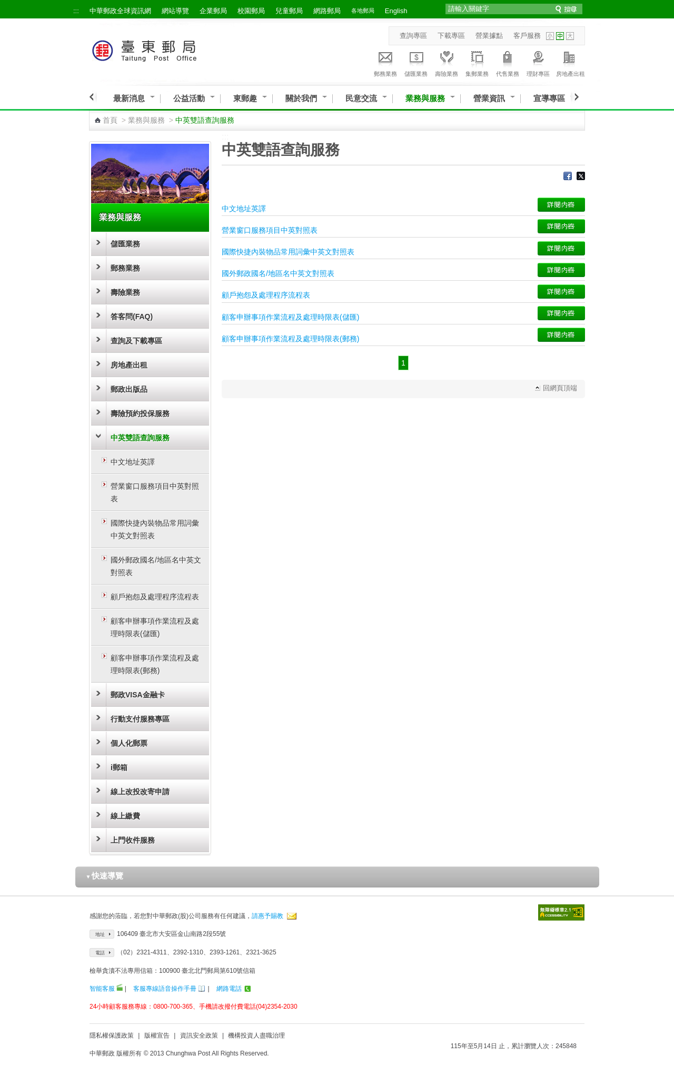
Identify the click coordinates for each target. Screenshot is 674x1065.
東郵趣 (245, 98)
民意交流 (361, 98)
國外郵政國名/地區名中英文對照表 (156, 566)
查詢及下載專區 (136, 341)
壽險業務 (446, 62)
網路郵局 (327, 11)
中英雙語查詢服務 (140, 437)
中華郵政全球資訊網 (120, 11)
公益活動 (189, 98)
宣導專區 (549, 98)
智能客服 (102, 988)
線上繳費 (125, 816)
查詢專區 (413, 36)
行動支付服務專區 (140, 719)
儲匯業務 (416, 62)
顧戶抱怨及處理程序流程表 (155, 597)
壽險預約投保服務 (140, 413)
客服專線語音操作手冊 (164, 988)
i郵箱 (119, 767)
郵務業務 (385, 62)
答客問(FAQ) (132, 316)
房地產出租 (570, 62)
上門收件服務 (133, 840)
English (396, 11)
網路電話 (229, 988)
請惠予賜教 (267, 916)
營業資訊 (489, 98)
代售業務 (507, 62)
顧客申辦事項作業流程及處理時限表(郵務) (155, 664)
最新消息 (129, 98)
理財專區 (538, 62)
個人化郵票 (129, 743)
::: (76, 11)
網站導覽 (175, 11)
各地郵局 (362, 10)
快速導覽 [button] (105, 875)
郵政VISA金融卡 (138, 695)
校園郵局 (251, 11)
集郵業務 (477, 62)
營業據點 (489, 36)
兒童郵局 (289, 11)
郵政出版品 (129, 389)
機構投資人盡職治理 (256, 1035)
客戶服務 (527, 36)
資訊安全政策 (199, 1035)
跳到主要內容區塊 (5, 5)
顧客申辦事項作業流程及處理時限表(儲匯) (155, 627)
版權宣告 (157, 1035)
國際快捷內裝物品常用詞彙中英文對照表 (155, 529)
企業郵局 (213, 11)
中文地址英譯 (133, 462)
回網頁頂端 (560, 387)
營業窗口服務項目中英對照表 (155, 492)
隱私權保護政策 (112, 1035)
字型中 (560, 36)
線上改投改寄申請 (140, 791)
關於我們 (301, 98)
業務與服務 (425, 98)
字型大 (570, 36)
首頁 (110, 120)
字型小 (550, 36)
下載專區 (451, 36)
